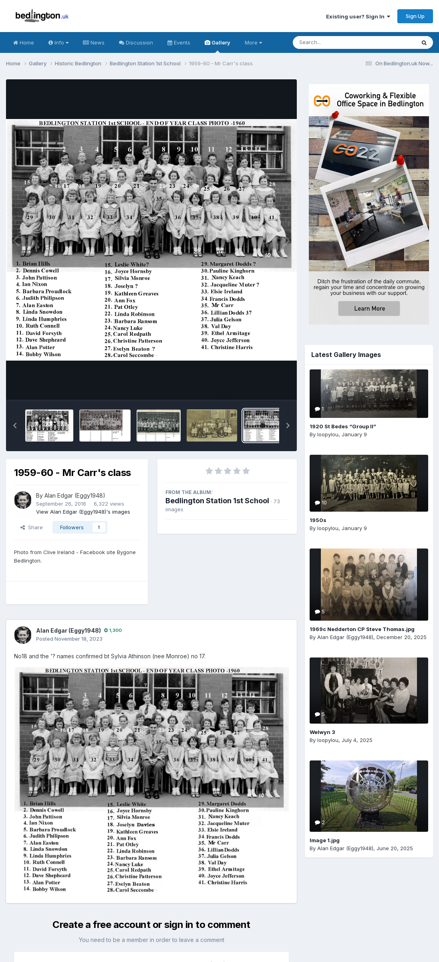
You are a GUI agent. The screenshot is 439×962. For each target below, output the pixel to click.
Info (58, 42)
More (253, 42)
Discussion (136, 42)
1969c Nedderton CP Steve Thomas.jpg (362, 629)
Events (178, 42)
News (94, 42)
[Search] (332, 42)
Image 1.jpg (325, 840)
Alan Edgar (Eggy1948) (74, 495)
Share (31, 527)
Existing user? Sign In (358, 16)
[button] (15, 425)
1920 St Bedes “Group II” (343, 426)
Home (23, 42)
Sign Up (415, 16)
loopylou (327, 434)
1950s (318, 520)
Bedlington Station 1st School (217, 500)
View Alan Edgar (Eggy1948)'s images (83, 511)
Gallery (217, 46)
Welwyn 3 (322, 732)
